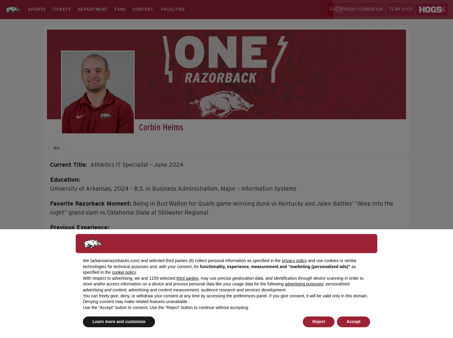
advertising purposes (304, 284)
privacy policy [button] (294, 260)
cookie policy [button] (124, 272)
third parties (187, 278)
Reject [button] (318, 321)
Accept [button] (353, 321)
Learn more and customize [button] (118, 321)
